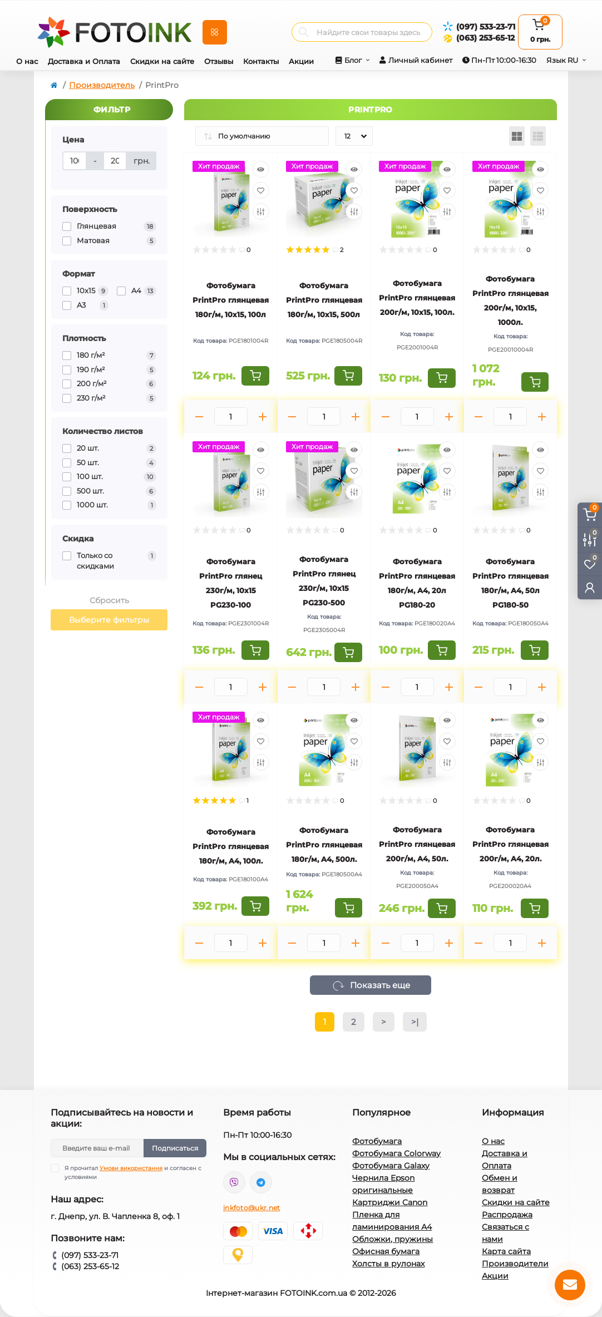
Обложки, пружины (392, 1239)
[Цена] (74, 160)
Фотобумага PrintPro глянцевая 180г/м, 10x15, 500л (324, 300)
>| (414, 1022)
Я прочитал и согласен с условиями (133, 1172)
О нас (27, 61)
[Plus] (263, 416)
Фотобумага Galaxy (391, 1166)
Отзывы (218, 61)
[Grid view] (517, 136)
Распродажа (507, 1215)
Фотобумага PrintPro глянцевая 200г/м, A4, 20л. (510, 844)
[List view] (538, 136)
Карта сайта (506, 1251)
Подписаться (175, 1148)
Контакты (261, 61)
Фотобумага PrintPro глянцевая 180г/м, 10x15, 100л (231, 300)
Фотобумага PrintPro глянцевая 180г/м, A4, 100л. (231, 846)
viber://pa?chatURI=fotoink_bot (234, 1182)
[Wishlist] (261, 190)
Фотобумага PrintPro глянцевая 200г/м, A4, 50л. (417, 844)
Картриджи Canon (389, 1202)
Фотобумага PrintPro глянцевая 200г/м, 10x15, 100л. (417, 298)
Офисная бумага (386, 1251)
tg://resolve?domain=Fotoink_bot (260, 1182)
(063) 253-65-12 (485, 38)
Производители (515, 1264)
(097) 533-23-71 (485, 27)
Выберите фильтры (109, 620)
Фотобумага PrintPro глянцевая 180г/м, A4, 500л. (324, 845)
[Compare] (261, 211)
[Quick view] (261, 169)
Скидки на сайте (162, 61)
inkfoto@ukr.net (251, 1207)
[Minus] (199, 416)
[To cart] (255, 376)
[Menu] (215, 32)
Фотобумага (377, 1141)
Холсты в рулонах (388, 1264)
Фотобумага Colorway (396, 1153)
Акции (301, 61)
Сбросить (109, 600)
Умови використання (131, 1168)
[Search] (304, 32)
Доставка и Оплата (84, 61)
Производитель (102, 85)
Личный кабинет (420, 60)
